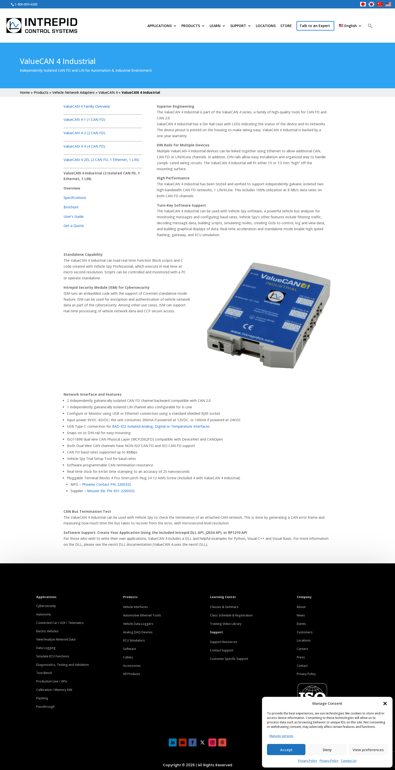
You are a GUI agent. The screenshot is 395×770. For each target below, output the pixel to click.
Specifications (75, 197)
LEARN (215, 26)
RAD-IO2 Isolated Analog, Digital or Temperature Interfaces (161, 426)
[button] (385, 703)
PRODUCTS (190, 26)
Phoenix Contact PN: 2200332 (106, 484)
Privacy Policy (307, 761)
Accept (286, 749)
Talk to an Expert (314, 25)
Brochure (71, 207)
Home (25, 92)
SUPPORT (238, 26)
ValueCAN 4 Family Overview (87, 106)
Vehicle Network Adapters (73, 92)
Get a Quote (74, 225)
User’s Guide (74, 216)
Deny (327, 749)
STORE (286, 26)
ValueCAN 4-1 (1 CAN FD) (84, 119)
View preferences (368, 749)
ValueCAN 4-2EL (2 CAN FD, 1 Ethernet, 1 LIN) (101, 159)
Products (41, 92)
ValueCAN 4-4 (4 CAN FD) (84, 146)
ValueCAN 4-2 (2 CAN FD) (85, 132)
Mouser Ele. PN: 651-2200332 (111, 490)
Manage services (281, 736)
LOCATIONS (266, 26)
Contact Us (349, 761)
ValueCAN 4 (108, 92)
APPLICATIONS (159, 26)
